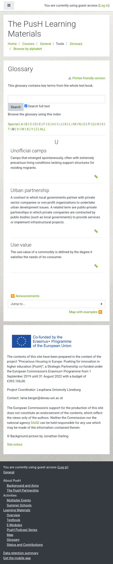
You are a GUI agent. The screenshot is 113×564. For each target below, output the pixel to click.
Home (12, 44)
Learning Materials (16, 510)
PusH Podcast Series (22, 530)
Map (10, 535)
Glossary (76, 44)
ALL (43, 129)
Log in (103, 5)
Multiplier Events (19, 500)
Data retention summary (20, 553)
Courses (28, 44)
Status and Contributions (25, 545)
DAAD (35, 423)
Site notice (14, 444)
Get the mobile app (17, 558)
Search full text (37, 106)
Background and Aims (23, 486)
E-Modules (14, 525)
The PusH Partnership (23, 490)
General (45, 44)
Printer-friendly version (88, 78)
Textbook (13, 520)
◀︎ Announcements (25, 296)
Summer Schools (19, 505)
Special (13, 124)
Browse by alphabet (28, 49)
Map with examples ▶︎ (85, 312)
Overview (13, 515)
